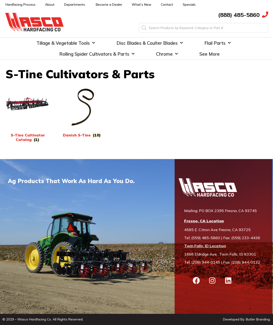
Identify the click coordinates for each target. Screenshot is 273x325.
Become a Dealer (109, 4)
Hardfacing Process (20, 4)
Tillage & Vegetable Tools (65, 43)
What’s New (141, 4)
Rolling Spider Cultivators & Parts (97, 54)
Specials (189, 4)
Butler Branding (258, 319)
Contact (167, 4)
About (50, 4)
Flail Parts (217, 43)
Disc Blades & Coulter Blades (149, 43)
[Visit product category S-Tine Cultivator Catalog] (27, 113)
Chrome (167, 54)
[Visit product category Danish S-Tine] (82, 111)
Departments (74, 4)
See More (209, 54)
